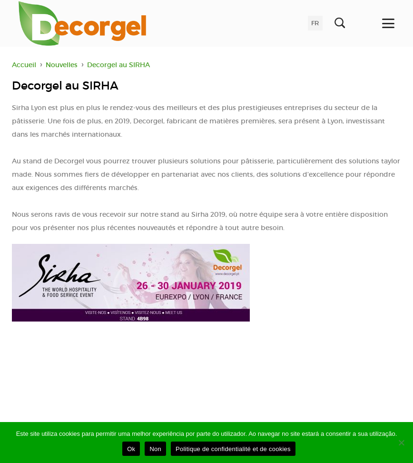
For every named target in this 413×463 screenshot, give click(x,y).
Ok (131, 449)
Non (155, 449)
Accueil (24, 64)
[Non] (401, 442)
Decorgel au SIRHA (118, 64)
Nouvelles (62, 64)
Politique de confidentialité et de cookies (233, 449)
